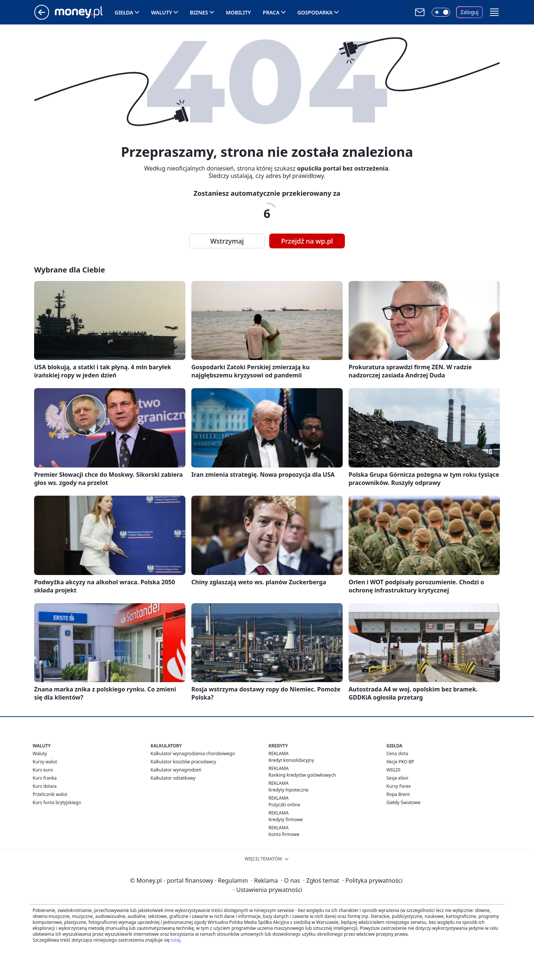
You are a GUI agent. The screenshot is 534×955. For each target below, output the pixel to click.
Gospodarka (315, 12)
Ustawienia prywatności (267, 890)
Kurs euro (43, 770)
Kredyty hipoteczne (288, 790)
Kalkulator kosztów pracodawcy (183, 762)
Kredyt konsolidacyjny (291, 760)
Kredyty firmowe (285, 819)
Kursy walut (45, 762)
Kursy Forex (398, 786)
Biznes (199, 12)
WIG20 (393, 770)
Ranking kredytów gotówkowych (302, 775)
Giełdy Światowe (403, 802)
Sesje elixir (397, 778)
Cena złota (397, 753)
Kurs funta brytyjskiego (57, 802)
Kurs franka (45, 778)
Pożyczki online (284, 805)
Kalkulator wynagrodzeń (176, 770)
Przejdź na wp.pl (307, 241)
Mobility (238, 12)
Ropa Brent (398, 794)
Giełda (124, 12)
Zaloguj (470, 12)
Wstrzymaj (227, 241)
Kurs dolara (45, 786)
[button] (494, 12)
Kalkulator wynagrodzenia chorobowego (193, 753)
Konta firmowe (283, 834)
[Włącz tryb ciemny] (441, 12)
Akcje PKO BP (400, 762)
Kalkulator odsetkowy (173, 778)
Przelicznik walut (50, 794)
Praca (271, 12)
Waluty (161, 12)
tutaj (175, 940)
